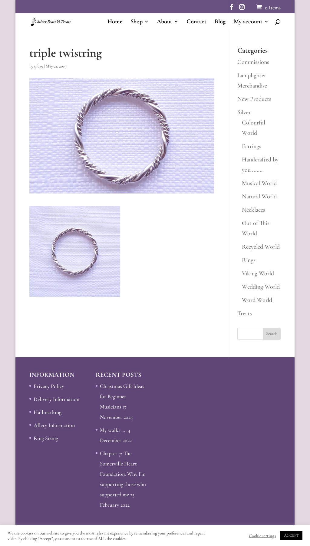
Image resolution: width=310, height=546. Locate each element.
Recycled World (261, 246)
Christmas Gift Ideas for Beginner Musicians (122, 396)
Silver (244, 112)
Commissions (253, 62)
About (164, 22)
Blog (220, 22)
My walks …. (113, 430)
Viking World (258, 273)
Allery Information (54, 425)
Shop (136, 22)
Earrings (251, 146)
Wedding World (261, 286)
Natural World (259, 196)
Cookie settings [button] (262, 535)
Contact (196, 22)
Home (114, 22)
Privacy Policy (49, 386)
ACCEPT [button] (291, 535)
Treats (244, 313)
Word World (257, 300)
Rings (249, 260)
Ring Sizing (46, 438)
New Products (254, 99)
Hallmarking (47, 412)
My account (248, 22)
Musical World (259, 183)
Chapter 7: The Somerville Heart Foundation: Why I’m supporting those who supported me (123, 474)
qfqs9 (38, 66)
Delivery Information (56, 399)
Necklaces (253, 209)
